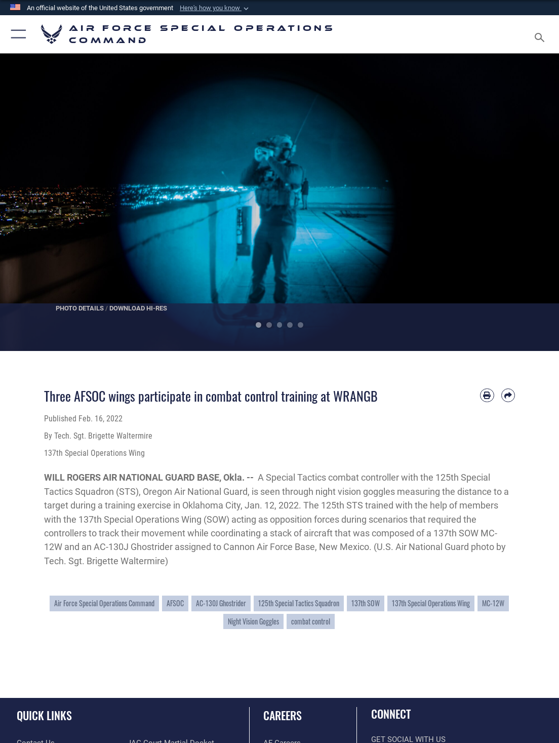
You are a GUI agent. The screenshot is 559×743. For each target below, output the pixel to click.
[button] (215, 8)
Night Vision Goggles (253, 621)
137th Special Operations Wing (431, 603)
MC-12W (493, 603)
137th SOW (365, 603)
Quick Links (44, 715)
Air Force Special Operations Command (104, 603)
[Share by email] (508, 395)
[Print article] (487, 395)
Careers (282, 715)
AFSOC (175, 603)
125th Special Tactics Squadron (298, 603)
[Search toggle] (541, 34)
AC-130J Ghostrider (221, 603)
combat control (310, 621)
